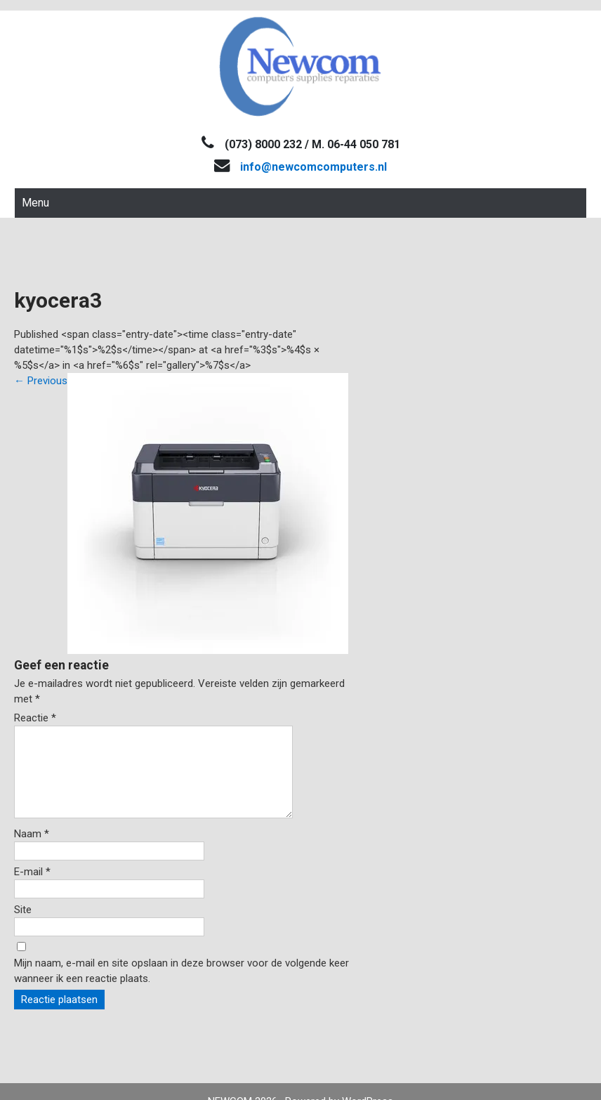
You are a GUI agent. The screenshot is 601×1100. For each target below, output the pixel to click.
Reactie (35, 718)
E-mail (32, 888)
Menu (35, 202)
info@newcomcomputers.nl (313, 166)
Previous (40, 380)
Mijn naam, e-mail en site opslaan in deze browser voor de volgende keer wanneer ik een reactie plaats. (181, 988)
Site (23, 926)
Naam (31, 850)
